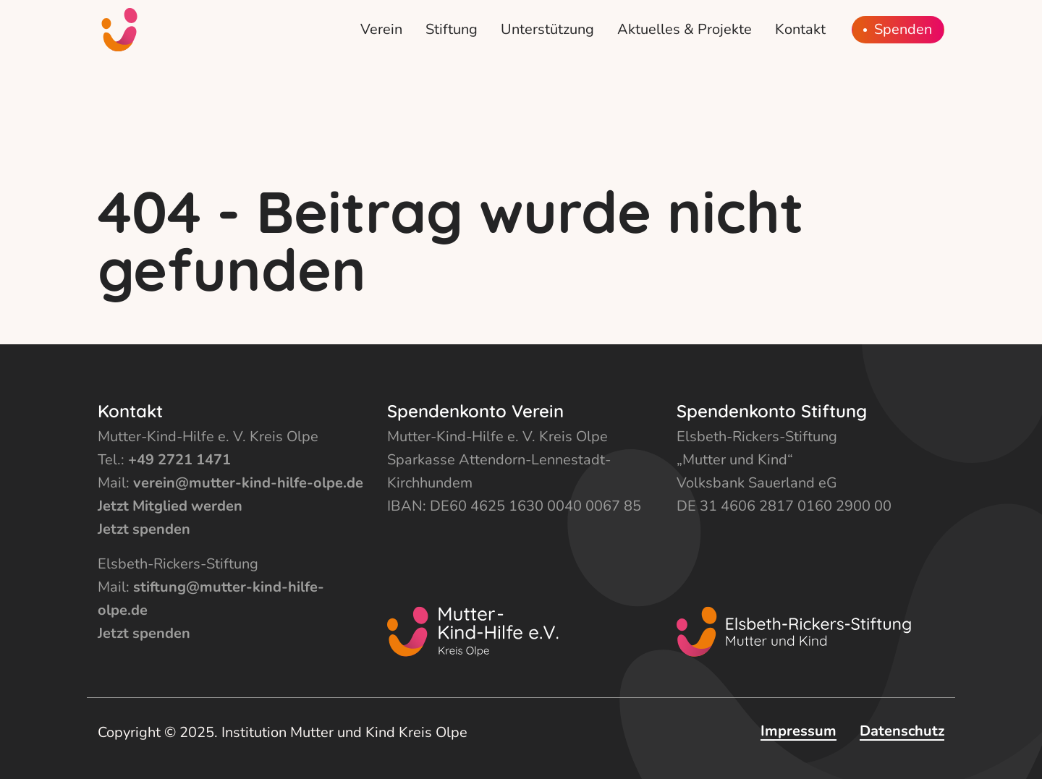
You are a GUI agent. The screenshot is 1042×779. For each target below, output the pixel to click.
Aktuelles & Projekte (684, 29)
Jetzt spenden (144, 529)
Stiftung (451, 29)
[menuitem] (381, 29)
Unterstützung (547, 29)
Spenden (903, 29)
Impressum (798, 731)
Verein (381, 29)
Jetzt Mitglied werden (170, 506)
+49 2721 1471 (179, 459)
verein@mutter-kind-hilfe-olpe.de (248, 483)
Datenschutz (902, 731)
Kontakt (800, 29)
